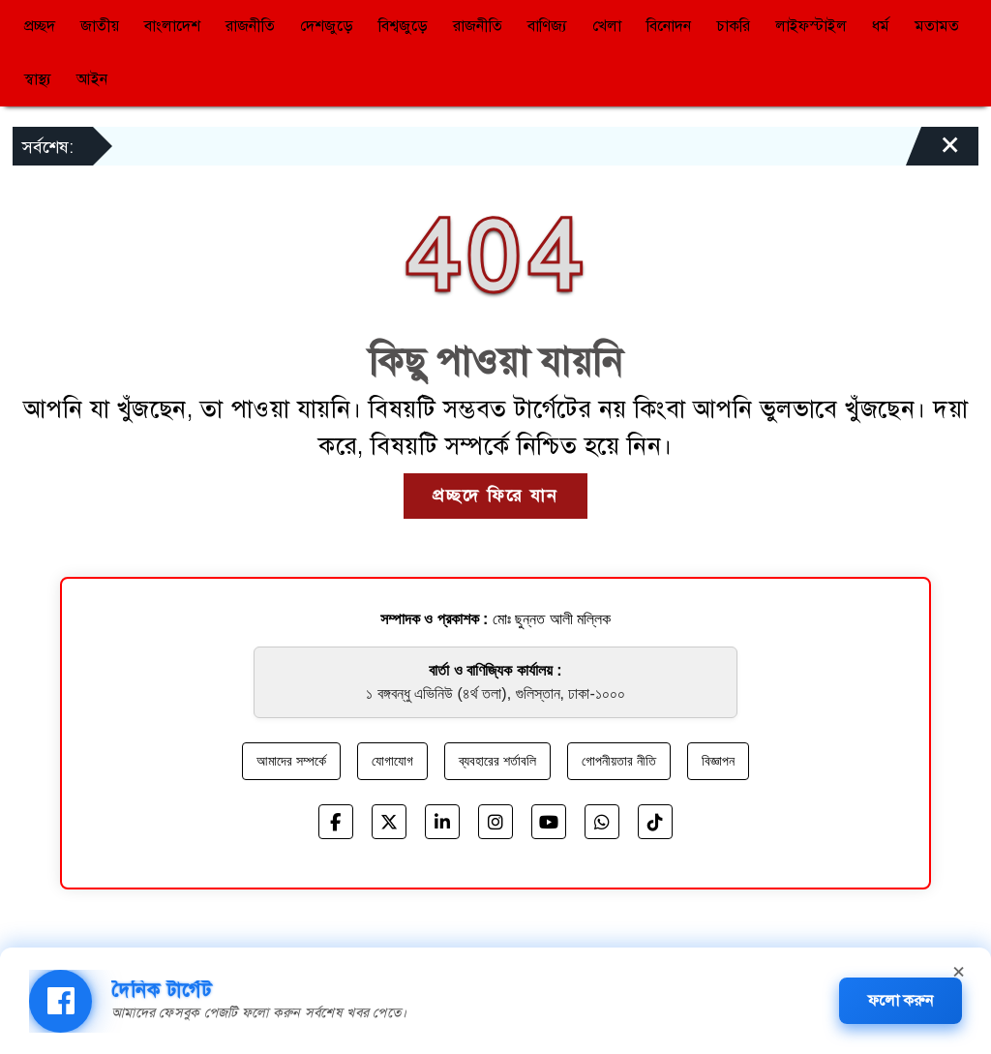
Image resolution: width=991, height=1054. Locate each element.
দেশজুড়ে (326, 26)
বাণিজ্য (547, 26)
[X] (389, 821)
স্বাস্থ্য (37, 79)
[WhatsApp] (602, 821)
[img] (60, 1001)
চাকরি (733, 26)
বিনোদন (668, 26)
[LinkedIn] (442, 821)
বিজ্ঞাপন (718, 760)
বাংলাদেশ (172, 26)
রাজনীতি (250, 26)
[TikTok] (655, 821)
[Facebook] (335, 821)
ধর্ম (880, 26)
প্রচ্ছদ (39, 26)
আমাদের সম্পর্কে (291, 760)
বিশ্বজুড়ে (403, 26)
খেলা (606, 26)
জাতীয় (99, 26)
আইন (91, 79)
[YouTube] (548, 821)
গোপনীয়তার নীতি (619, 760)
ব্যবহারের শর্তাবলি (497, 760)
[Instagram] (495, 821)
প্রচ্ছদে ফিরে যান (495, 495)
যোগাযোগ (392, 760)
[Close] (933, 151)
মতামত (937, 26)
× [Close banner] (958, 968)
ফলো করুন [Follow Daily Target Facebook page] (900, 1000)
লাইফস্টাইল (811, 26)
